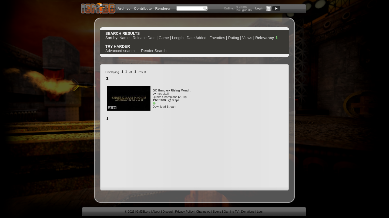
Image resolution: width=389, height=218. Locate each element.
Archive (124, 8)
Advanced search (120, 51)
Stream (171, 106)
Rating (233, 38)
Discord (168, 211)
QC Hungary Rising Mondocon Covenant (181, 90)
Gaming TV (231, 211)
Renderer (163, 8)
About (156, 211)
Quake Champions (165, 96)
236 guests (244, 10)
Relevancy (267, 38)
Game (164, 38)
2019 (182, 96)
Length (178, 38)
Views (247, 38)
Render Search (153, 51)
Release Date (144, 38)
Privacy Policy (184, 211)
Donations (247, 211)
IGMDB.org (142, 211)
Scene (217, 211)
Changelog (203, 211)
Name (124, 38)
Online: (229, 8)
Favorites (217, 38)
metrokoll (163, 93)
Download (159, 106)
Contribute (143, 8)
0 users (241, 6)
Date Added (196, 38)
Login (259, 8)
